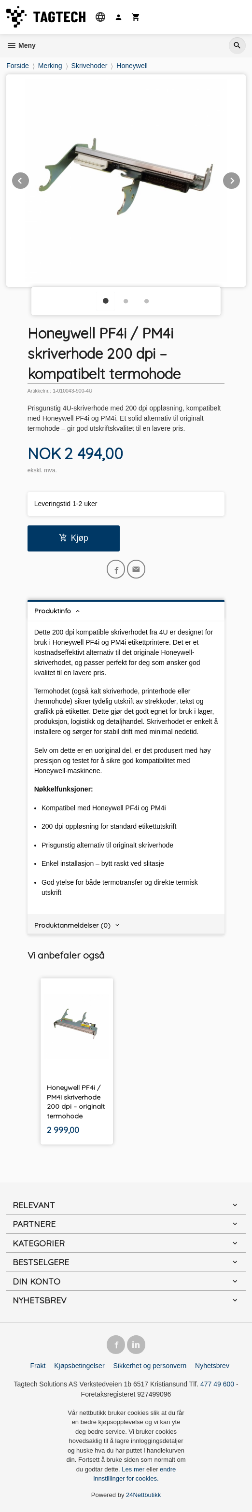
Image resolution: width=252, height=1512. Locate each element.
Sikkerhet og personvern (149, 1366)
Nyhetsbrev (212, 1366)
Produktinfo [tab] (52, 611)
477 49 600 (217, 1384)
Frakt (37, 1366)
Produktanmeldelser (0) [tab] (72, 925)
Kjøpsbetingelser (79, 1366)
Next (240, 179)
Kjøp (73, 538)
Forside (17, 66)
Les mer (134, 1469)
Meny (21, 45)
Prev (29, 179)
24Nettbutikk (143, 1494)
